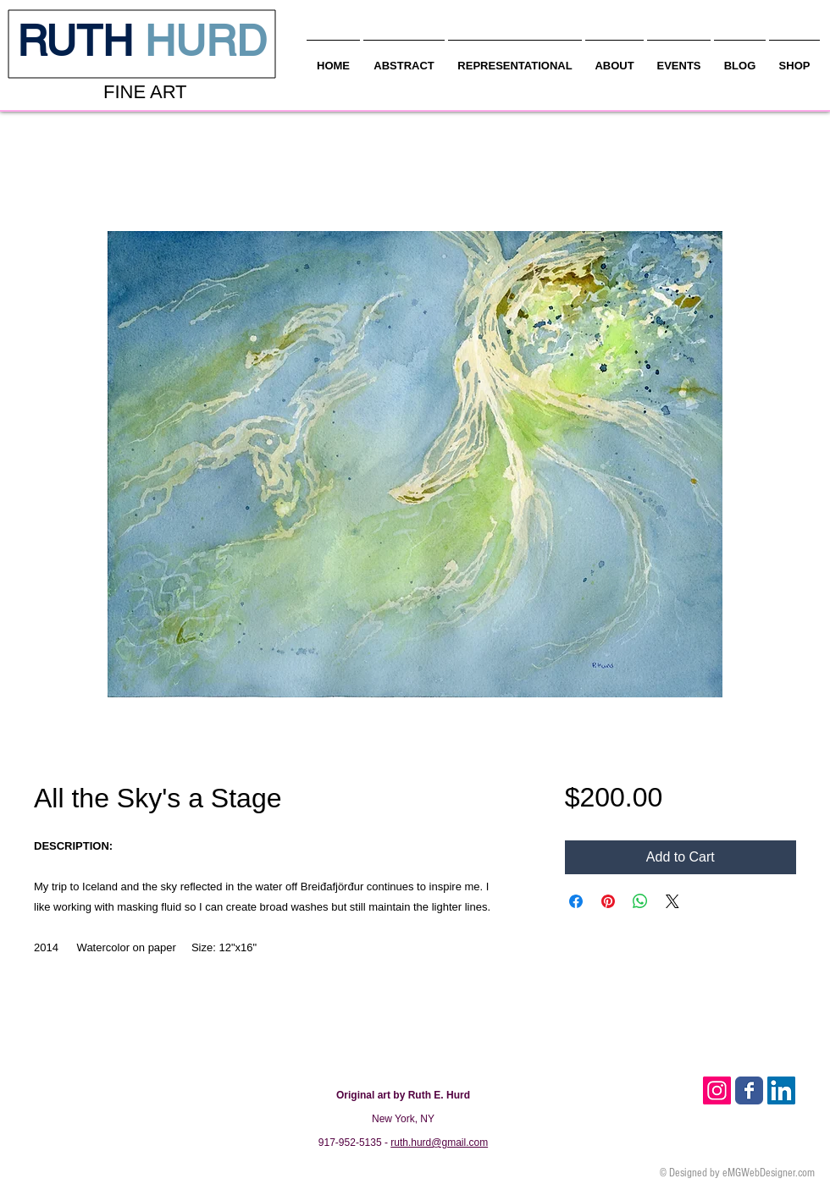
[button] (614, 58)
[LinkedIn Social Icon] (781, 1090)
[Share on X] (672, 901)
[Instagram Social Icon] (717, 1090)
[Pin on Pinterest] (608, 901)
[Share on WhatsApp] (640, 901)
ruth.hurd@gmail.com (439, 1142)
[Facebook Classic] (749, 1090)
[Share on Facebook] (576, 901)
